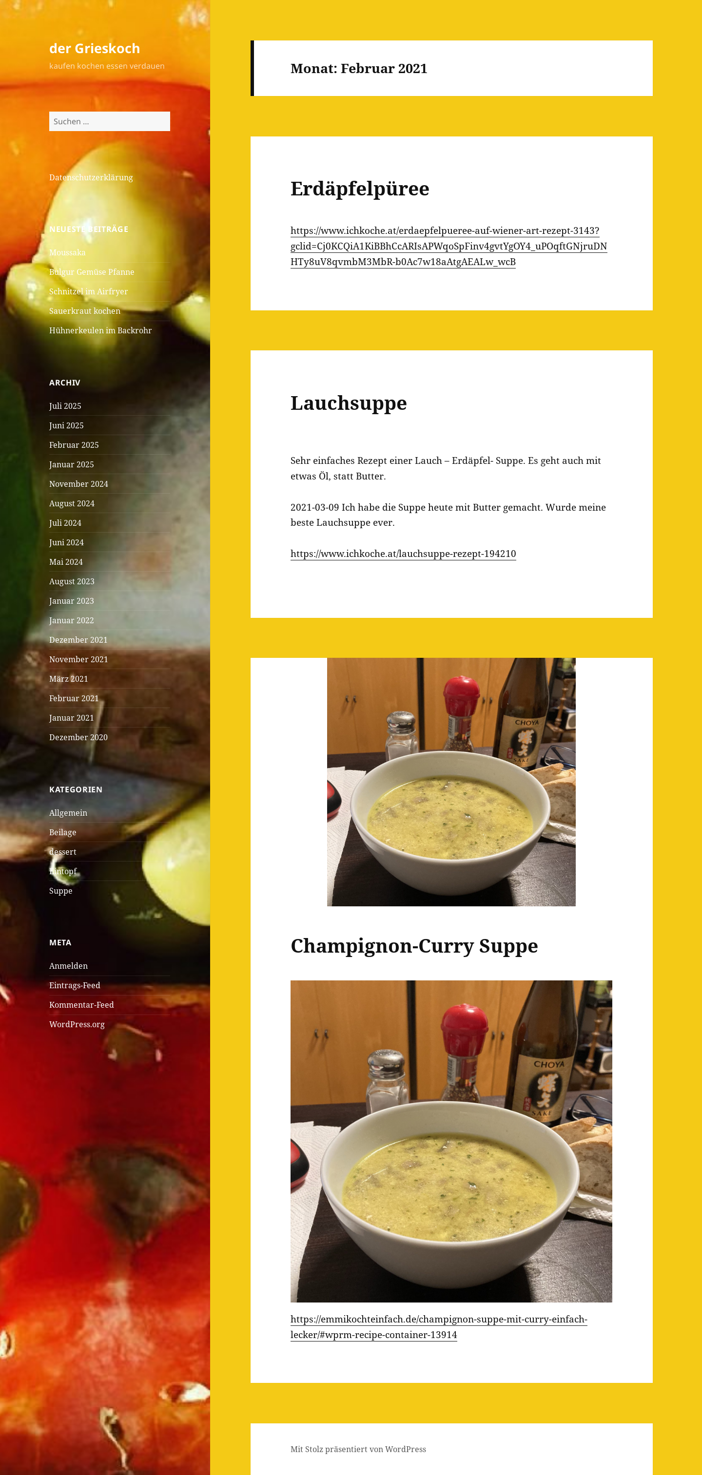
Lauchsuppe (349, 402)
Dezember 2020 (78, 737)
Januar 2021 (71, 717)
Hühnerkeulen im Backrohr (100, 330)
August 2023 (72, 581)
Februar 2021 (74, 698)
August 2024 (72, 503)
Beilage (63, 832)
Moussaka (67, 252)
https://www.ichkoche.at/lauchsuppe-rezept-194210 (403, 553)
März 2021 (68, 678)
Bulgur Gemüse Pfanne (92, 272)
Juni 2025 (66, 425)
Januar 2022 (71, 620)
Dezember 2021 (78, 639)
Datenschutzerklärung (91, 177)
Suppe (61, 890)
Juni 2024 (66, 542)
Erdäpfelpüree (360, 188)
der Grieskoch (94, 48)
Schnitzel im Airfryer (88, 291)
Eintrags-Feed (74, 985)
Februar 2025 (74, 445)
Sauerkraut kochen (84, 311)
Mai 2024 (66, 561)
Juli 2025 (65, 406)
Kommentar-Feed (81, 1004)
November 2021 (78, 659)
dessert (63, 851)
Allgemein (68, 812)
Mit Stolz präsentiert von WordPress (358, 1449)
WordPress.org (77, 1024)
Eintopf (63, 871)
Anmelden (68, 965)
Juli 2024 (65, 522)
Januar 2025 (71, 464)
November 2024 (78, 484)
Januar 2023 (71, 600)
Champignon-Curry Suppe (414, 945)
